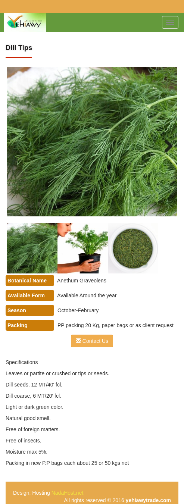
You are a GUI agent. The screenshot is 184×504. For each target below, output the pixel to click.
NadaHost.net (68, 493)
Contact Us (92, 341)
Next (164, 145)
